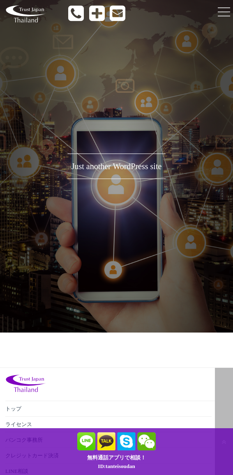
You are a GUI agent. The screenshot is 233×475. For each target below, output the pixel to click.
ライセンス (18, 424)
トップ (13, 409)
